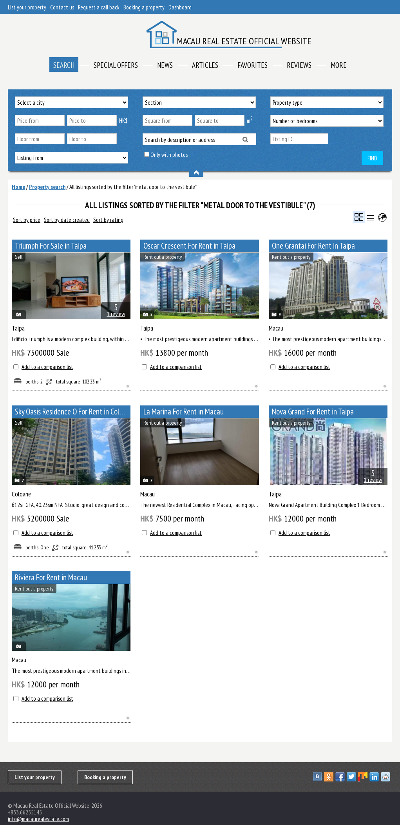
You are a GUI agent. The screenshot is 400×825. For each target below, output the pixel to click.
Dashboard (180, 7)
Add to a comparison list (47, 366)
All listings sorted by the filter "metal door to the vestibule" (133, 187)
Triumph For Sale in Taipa (51, 245)
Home (18, 187)
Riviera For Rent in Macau (51, 577)
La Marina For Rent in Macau (183, 411)
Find (372, 158)
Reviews (299, 65)
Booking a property (144, 7)
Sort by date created (67, 220)
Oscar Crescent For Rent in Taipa (189, 245)
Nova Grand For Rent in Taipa (313, 411)
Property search (47, 187)
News (165, 65)
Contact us (62, 7)
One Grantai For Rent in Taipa (313, 245)
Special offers (116, 65)
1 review (116, 314)
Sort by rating (108, 220)
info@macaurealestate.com (38, 819)
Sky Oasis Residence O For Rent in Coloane (72, 411)
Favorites (252, 65)
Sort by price (26, 220)
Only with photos (169, 154)
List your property (27, 7)
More (339, 65)
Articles (205, 65)
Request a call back (98, 7)
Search (63, 65)
